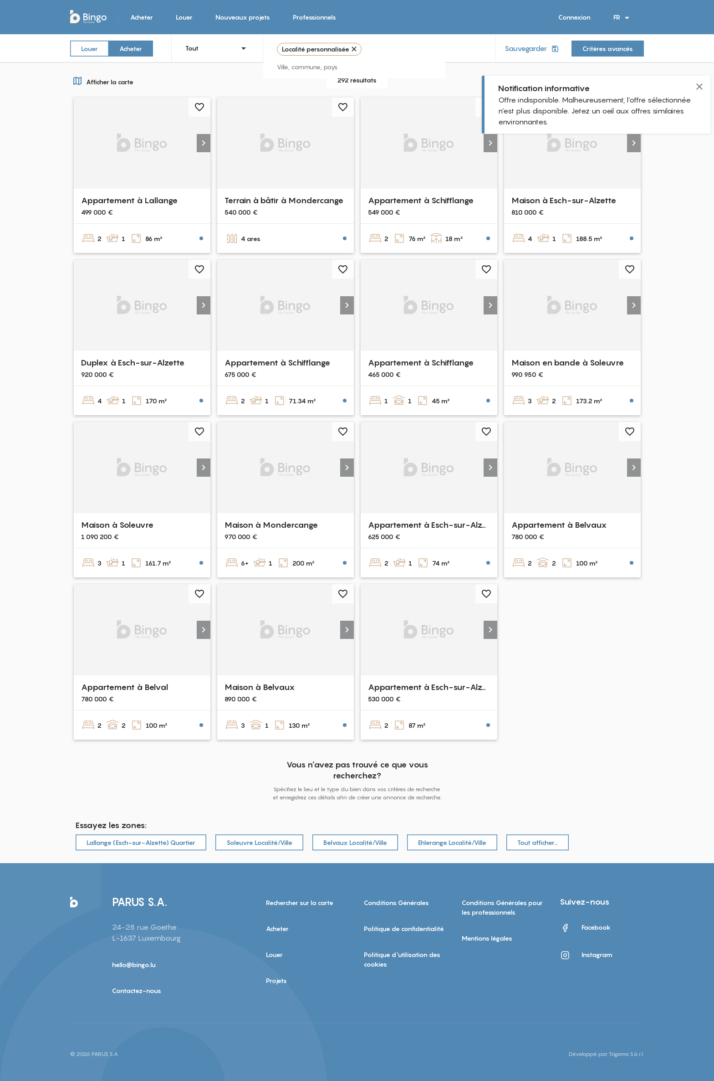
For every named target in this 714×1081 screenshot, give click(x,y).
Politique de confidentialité (404, 928)
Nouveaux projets (242, 17)
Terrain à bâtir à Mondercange (283, 200)
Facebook (585, 927)
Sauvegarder (533, 48)
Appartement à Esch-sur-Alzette (433, 525)
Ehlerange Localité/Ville (452, 842)
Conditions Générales (396, 902)
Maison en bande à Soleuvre (567, 362)
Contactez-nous (136, 990)
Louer (184, 17)
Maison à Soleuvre (117, 525)
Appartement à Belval (124, 687)
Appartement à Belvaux (559, 525)
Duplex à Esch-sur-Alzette (132, 362)
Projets (276, 980)
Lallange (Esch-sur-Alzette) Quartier (141, 842)
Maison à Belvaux (259, 687)
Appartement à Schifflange (421, 200)
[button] (203, 143)
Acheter (141, 17)
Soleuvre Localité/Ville (259, 842)
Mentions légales (487, 938)
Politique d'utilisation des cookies (402, 959)
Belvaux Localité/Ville (355, 842)
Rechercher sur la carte (299, 902)
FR (622, 17)
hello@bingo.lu (134, 964)
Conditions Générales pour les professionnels (502, 907)
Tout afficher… (537, 842)
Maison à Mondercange (271, 525)
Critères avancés (607, 48)
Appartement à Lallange (129, 200)
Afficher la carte (101, 80)
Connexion (574, 17)
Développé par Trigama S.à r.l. (606, 1053)
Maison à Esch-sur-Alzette (563, 200)
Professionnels (314, 17)
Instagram (586, 955)
